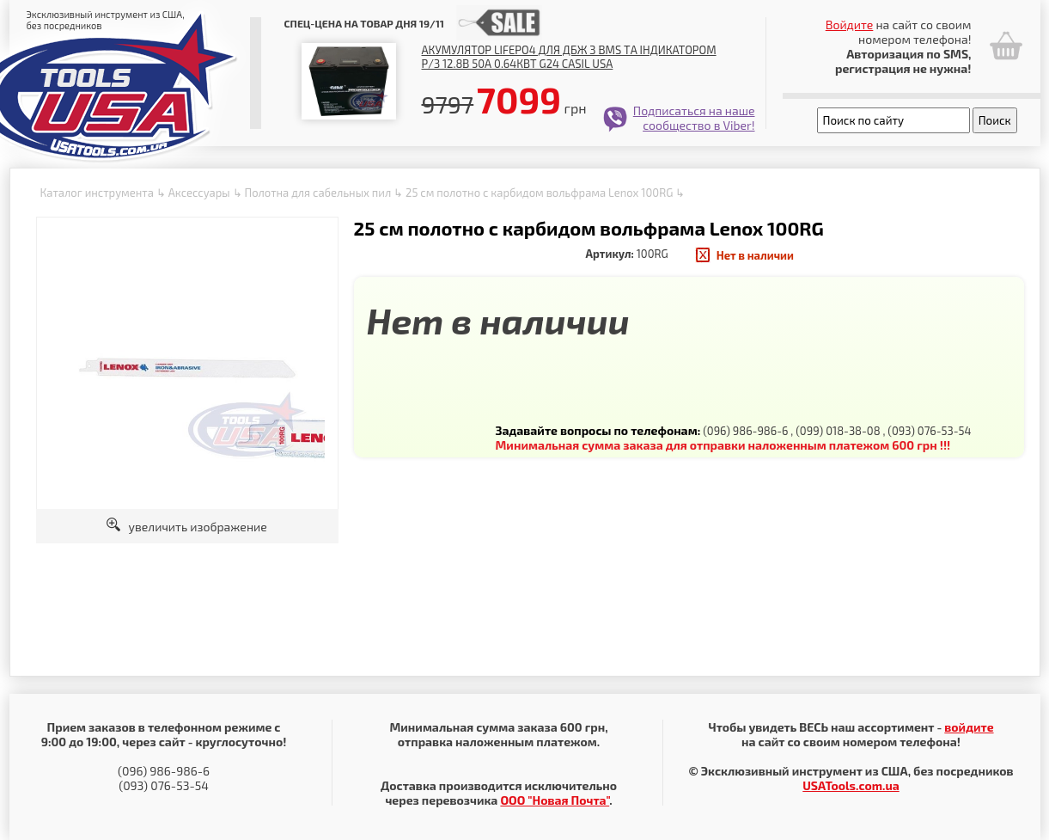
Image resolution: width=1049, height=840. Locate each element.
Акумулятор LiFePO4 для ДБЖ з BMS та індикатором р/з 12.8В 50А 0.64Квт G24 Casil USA (569, 57)
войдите (968, 727)
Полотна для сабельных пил (317, 192)
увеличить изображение (187, 526)
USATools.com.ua (850, 785)
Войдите (850, 24)
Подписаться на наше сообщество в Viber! (694, 117)
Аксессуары (199, 192)
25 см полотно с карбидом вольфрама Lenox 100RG (539, 192)
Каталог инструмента (97, 192)
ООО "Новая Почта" (554, 800)
